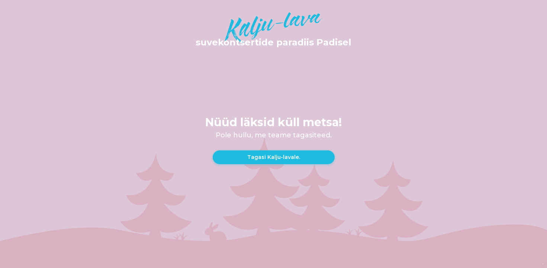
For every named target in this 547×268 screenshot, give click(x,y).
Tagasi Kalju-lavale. (273, 157)
